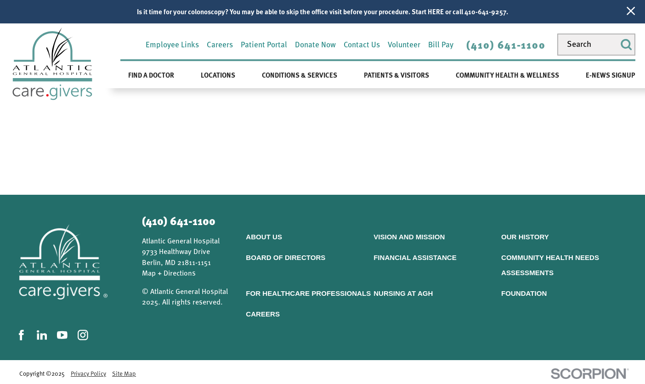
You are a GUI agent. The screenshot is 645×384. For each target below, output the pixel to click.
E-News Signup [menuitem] (610, 75)
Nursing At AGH (403, 293)
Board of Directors (285, 257)
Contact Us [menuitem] (362, 44)
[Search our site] (596, 45)
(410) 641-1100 (505, 45)
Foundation (524, 293)
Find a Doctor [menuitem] (151, 75)
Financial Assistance (415, 257)
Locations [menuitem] (218, 75)
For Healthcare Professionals (308, 293)
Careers (263, 314)
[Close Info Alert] (630, 11)
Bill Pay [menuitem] (440, 44)
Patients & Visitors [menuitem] (396, 75)
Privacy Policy (88, 373)
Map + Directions (169, 272)
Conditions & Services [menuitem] (299, 75)
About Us (264, 237)
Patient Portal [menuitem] (264, 44)
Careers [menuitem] (220, 44)
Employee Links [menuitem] (172, 44)
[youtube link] (62, 335)
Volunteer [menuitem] (404, 44)
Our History (525, 237)
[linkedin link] (42, 335)
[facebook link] (21, 335)
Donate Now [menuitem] (315, 44)
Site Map (124, 373)
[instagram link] (83, 335)
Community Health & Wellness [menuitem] (507, 75)
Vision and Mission (409, 237)
